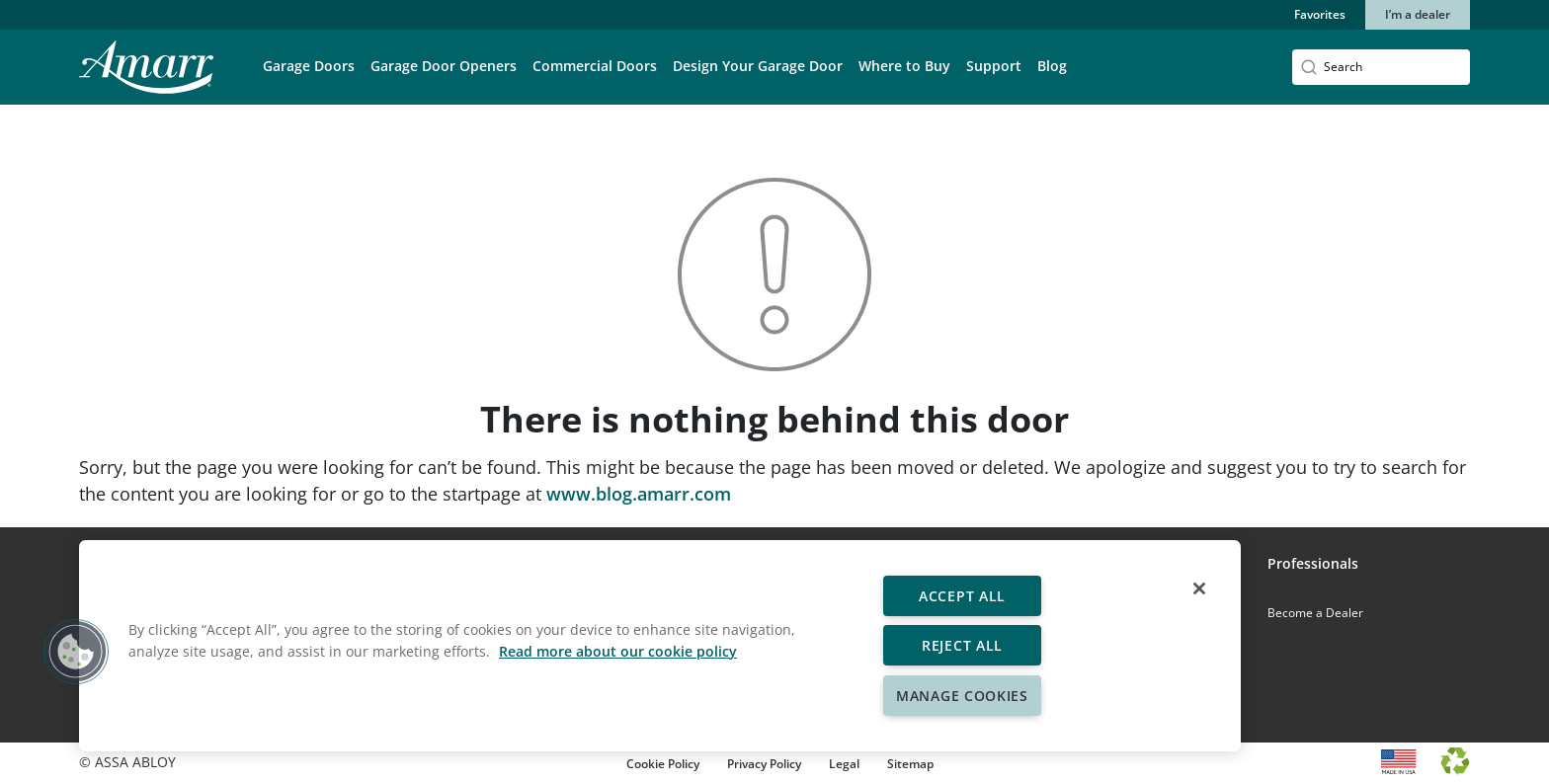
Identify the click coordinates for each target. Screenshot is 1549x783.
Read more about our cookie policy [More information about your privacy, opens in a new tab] (618, 651)
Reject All (962, 645)
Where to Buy (904, 65)
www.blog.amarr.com (638, 494)
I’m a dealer (1417, 14)
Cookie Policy (662, 763)
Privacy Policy (764, 763)
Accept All (962, 596)
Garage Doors (309, 65)
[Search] (1381, 67)
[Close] (1199, 588)
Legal (844, 763)
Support (993, 65)
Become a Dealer (1315, 612)
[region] (660, 645)
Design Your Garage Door (758, 65)
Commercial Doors (594, 65)
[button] (309, 80)
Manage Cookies (962, 695)
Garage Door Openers (443, 65)
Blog (1052, 65)
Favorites (1319, 14)
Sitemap (910, 763)
